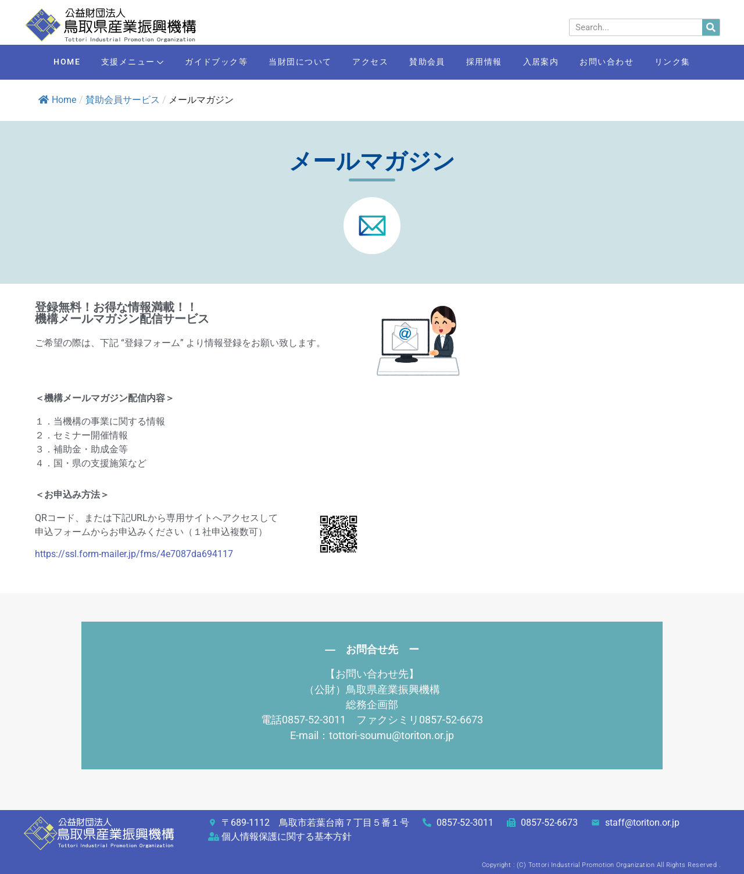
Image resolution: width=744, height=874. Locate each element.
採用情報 (489, 62)
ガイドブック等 (207, 62)
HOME (50, 62)
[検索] (711, 27)
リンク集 (689, 62)
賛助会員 (429, 62)
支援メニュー (120, 63)
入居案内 (550, 62)
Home (57, 99)
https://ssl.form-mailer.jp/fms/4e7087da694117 (134, 553)
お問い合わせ (619, 62)
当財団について (295, 62)
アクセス (368, 62)
